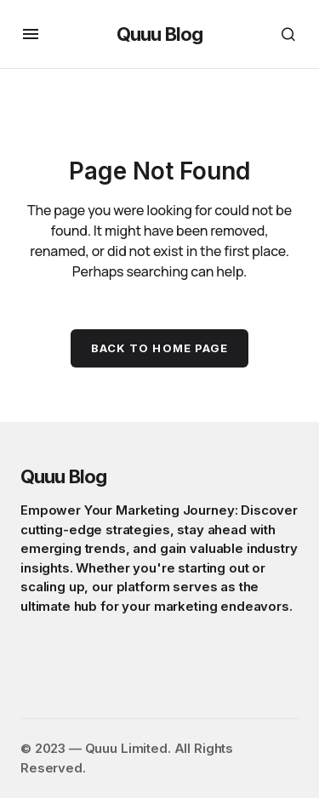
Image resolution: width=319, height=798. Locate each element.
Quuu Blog (159, 34)
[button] (30, 34)
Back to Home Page (159, 348)
